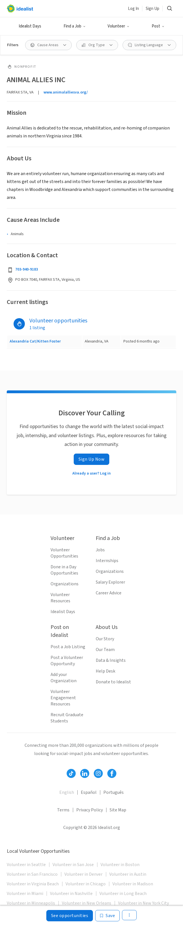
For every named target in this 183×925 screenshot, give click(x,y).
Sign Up (152, 9)
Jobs (100, 550)
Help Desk (105, 671)
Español (89, 792)
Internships (107, 561)
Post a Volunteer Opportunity (67, 660)
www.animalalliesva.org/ (65, 92)
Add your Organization (64, 677)
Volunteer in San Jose (73, 865)
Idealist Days (30, 26)
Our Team (105, 650)
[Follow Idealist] (71, 773)
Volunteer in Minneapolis (31, 903)
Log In (133, 9)
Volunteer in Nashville (71, 893)
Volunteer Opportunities (64, 553)
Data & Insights (111, 660)
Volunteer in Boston (120, 865)
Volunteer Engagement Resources (63, 697)
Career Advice (108, 593)
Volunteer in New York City (143, 903)
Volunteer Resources (60, 598)
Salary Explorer (110, 582)
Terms (63, 810)
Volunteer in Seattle (26, 865)
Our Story (105, 639)
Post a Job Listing (68, 647)
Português (113, 792)
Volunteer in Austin (127, 874)
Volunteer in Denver (83, 874)
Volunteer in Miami (25, 893)
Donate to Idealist (113, 682)
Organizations (65, 584)
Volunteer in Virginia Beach (33, 884)
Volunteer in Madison (132, 884)
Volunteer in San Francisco (32, 874)
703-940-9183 (26, 269)
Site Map (118, 810)
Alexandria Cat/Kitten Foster (35, 341)
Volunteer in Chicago (86, 884)
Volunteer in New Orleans (86, 903)
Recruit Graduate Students (67, 718)
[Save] (107, 915)
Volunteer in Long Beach (123, 893)
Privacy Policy (89, 810)
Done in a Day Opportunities (64, 570)
